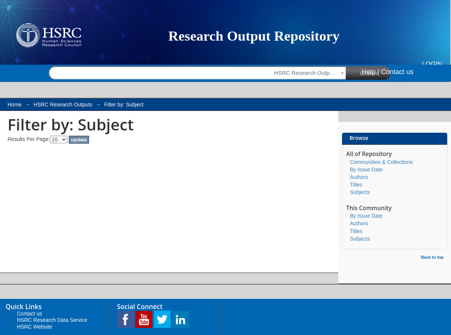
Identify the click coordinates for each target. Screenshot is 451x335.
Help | (370, 72)
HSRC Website (34, 327)
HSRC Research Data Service (52, 320)
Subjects (360, 192)
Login (432, 64)
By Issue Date (366, 170)
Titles (356, 185)
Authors (359, 177)
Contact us (397, 72)
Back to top (432, 257)
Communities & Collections (381, 162)
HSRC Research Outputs (62, 105)
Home (14, 105)
